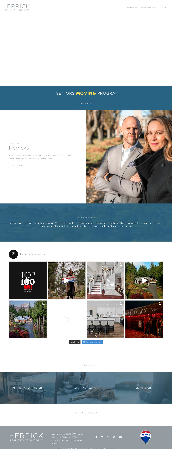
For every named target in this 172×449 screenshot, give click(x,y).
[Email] (102, 437)
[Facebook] (114, 437)
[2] (16, 7)
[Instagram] (108, 437)
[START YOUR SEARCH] (86, 388)
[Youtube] (120, 437)
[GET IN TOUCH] (143, 388)
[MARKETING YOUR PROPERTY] (28, 388)
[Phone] (96, 437)
